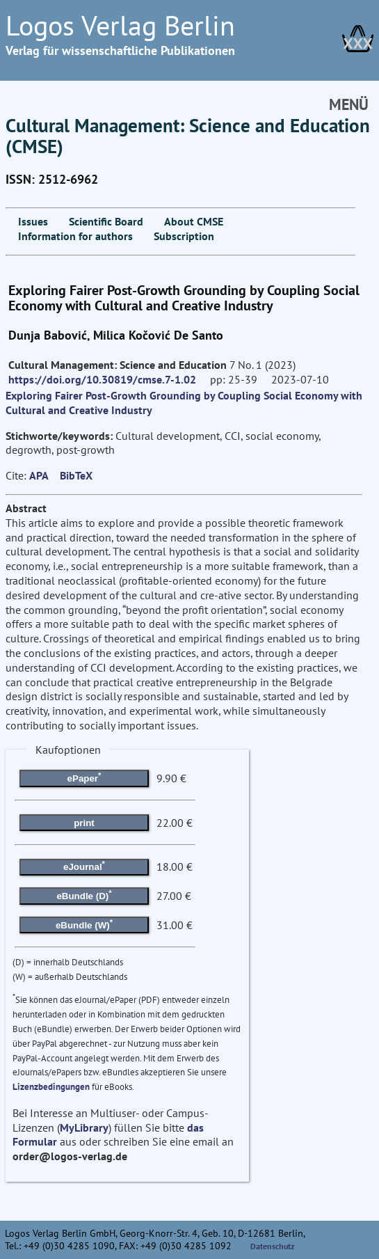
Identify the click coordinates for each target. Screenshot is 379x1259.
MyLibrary (84, 1127)
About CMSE (193, 221)
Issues (33, 221)
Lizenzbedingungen (51, 1087)
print (84, 823)
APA (39, 475)
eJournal (84, 866)
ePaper (84, 777)
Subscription (184, 236)
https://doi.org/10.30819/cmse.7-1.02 (102, 379)
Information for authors (75, 236)
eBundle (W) (84, 923)
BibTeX (76, 475)
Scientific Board (106, 221)
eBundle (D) (83, 895)
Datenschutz (272, 1246)
